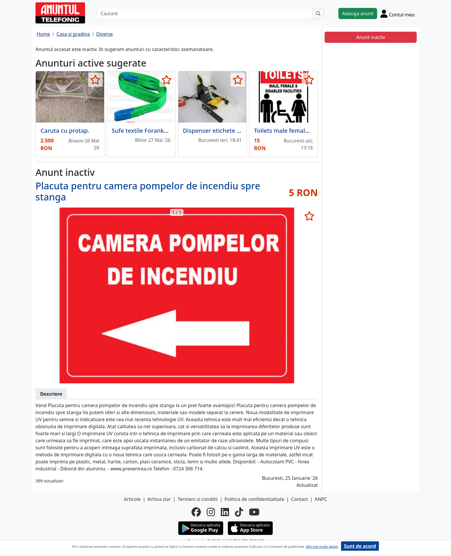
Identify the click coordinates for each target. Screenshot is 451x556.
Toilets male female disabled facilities (306, 131)
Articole (132, 499)
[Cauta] (318, 13)
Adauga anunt (357, 13)
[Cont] (397, 13)
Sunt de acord (360, 546)
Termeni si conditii (197, 499)
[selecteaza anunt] (95, 80)
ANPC (321, 499)
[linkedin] (225, 512)
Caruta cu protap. (64, 131)
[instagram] (211, 512)
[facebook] (196, 512)
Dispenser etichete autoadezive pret (233, 131)
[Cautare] (204, 13)
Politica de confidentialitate (254, 499)
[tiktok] (239, 512)
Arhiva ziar (159, 499)
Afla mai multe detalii (322, 546)
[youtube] (254, 512)
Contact (299, 499)
